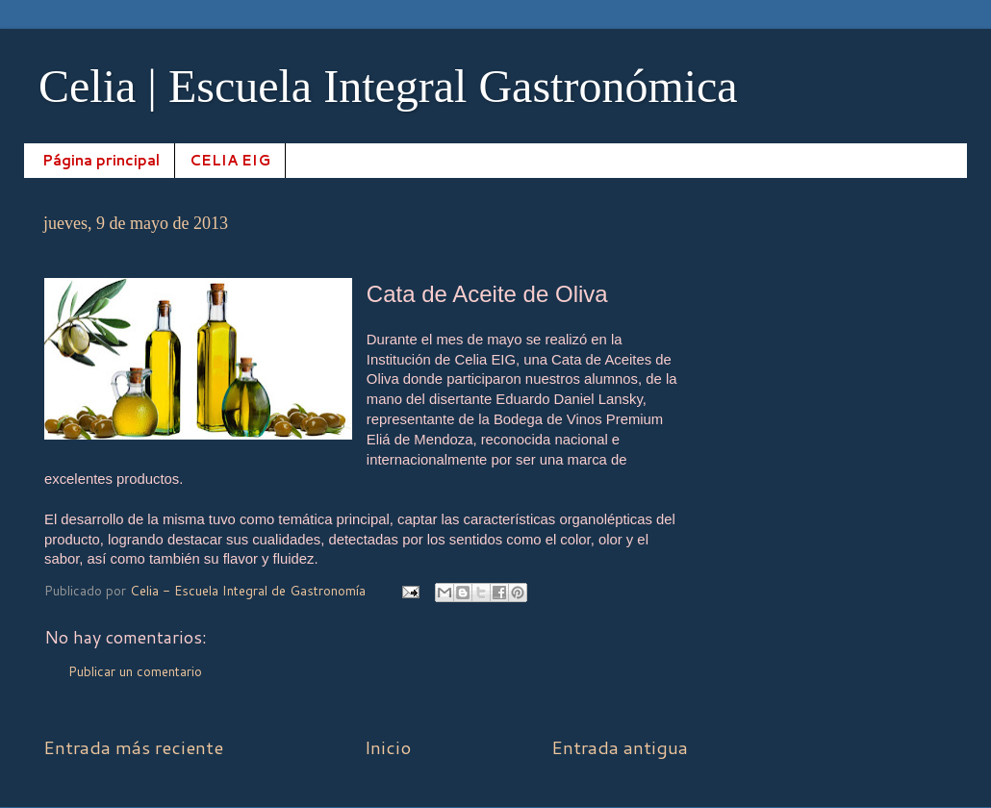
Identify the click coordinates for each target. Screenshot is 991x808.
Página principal (101, 160)
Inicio (388, 747)
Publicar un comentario (135, 671)
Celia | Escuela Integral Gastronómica (388, 86)
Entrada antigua (619, 747)
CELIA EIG (230, 160)
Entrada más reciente (133, 747)
